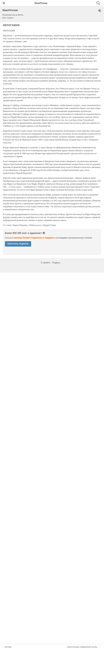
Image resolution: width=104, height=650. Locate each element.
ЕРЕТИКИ (8, 647)
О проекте (45, 263)
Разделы (56, 263)
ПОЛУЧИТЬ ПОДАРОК (18, 244)
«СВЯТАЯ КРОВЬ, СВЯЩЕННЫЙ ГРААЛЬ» (82, 647)
